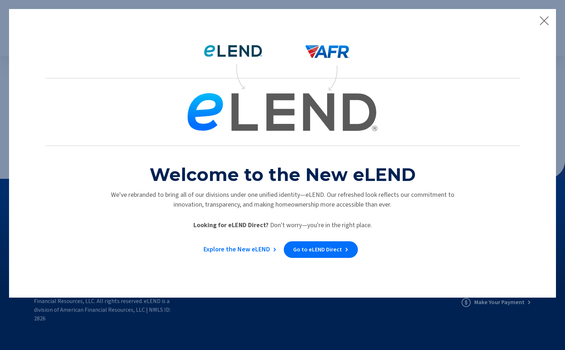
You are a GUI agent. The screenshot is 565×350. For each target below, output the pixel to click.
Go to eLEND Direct (318, 249)
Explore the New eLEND (236, 249)
